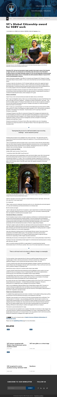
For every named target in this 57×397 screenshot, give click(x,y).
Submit (30, 388)
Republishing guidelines (39, 395)
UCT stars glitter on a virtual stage (39, 343)
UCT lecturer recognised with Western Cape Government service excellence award (16, 345)
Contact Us (47, 18)
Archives (41, 18)
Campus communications (19, 18)
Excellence (32, 366)
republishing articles (18, 320)
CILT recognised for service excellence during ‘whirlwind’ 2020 (17, 366)
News (10, 18)
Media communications (32, 18)
